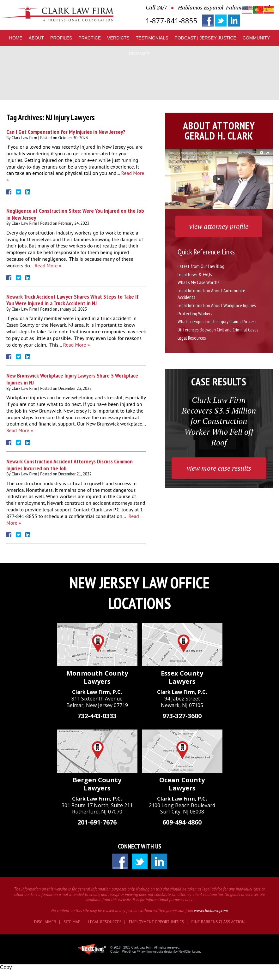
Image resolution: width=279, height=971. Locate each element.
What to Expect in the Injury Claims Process (217, 321)
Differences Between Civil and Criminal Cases (218, 329)
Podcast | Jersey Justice (205, 37)
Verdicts (118, 37)
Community (256, 37)
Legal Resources (192, 338)
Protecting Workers (195, 313)
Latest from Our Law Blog (201, 266)
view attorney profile (218, 226)
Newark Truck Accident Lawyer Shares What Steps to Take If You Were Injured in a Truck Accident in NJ (72, 300)
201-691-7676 (97, 822)
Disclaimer (45, 922)
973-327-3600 (182, 716)
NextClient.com (189, 951)
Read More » (48, 265)
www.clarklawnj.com (211, 910)
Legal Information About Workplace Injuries (217, 305)
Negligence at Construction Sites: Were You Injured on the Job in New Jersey (75, 214)
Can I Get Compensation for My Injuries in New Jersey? (65, 131)
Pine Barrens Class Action (218, 922)
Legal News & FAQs (195, 274)
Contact (139, 53)
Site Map (72, 922)
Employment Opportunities (156, 922)
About (36, 37)
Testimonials (152, 37)
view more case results (219, 468)
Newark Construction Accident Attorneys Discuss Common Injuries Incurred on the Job (69, 465)
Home (15, 37)
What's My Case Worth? (198, 282)
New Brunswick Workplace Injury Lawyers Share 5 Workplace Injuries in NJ (72, 379)
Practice (89, 37)
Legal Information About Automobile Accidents (211, 293)
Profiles (61, 37)
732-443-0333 (97, 716)
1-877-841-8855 (171, 20)
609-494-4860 (182, 822)
